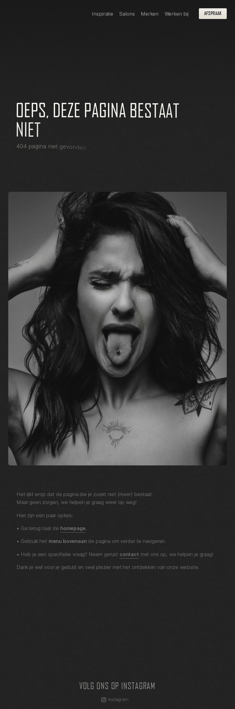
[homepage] (43, 13)
